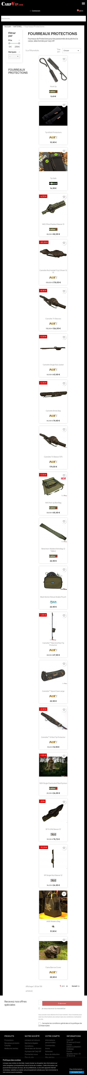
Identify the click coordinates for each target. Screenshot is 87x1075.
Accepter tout (77, 1072)
